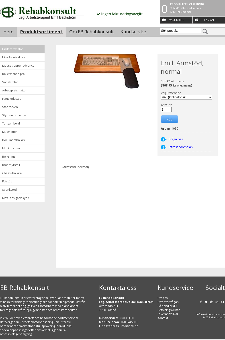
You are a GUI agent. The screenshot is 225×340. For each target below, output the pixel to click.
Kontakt (163, 318)
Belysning (8, 156)
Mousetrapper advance (18, 65)
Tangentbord (11, 123)
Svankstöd (9, 190)
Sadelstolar (10, 82)
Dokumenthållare (14, 140)
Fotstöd (7, 181)
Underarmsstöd (13, 49)
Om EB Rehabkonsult (91, 32)
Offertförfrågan (168, 302)
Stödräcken (10, 107)
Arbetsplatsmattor (14, 90)
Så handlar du (167, 306)
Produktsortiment (41, 32)
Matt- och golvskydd (15, 198)
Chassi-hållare (12, 173)
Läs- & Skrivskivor (14, 57)
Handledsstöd (11, 99)
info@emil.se (129, 326)
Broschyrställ (11, 165)
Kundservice (133, 32)
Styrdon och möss (14, 115)
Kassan (209, 20)
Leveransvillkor (168, 314)
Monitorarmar (11, 148)
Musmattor (9, 132)
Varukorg (176, 20)
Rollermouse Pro (13, 74)
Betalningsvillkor (169, 310)
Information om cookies (210, 314)
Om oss (163, 298)
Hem (8, 32)
